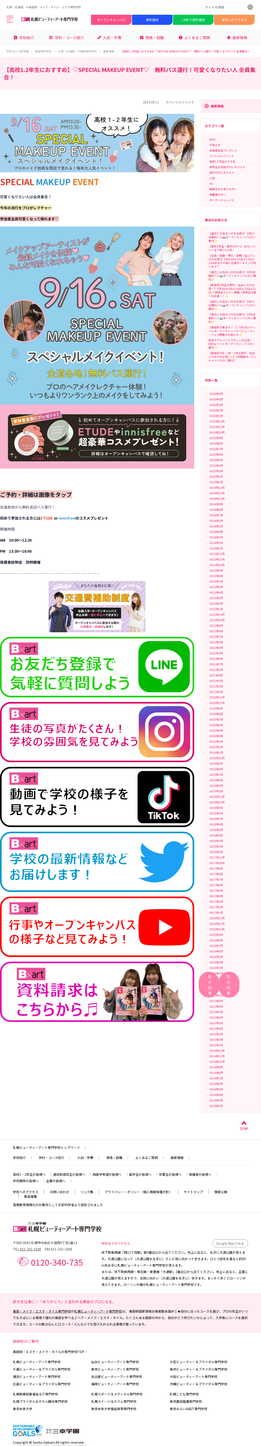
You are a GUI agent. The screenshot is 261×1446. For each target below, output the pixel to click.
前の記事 (206, 985)
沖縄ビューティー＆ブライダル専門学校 (198, 1384)
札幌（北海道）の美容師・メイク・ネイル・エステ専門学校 (43, 7)
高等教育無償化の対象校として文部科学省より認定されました (58, 1204)
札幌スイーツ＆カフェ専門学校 (113, 1401)
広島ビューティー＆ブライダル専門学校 (41, 1384)
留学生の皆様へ (144, 1174)
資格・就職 (118, 1157)
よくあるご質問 (150, 1157)
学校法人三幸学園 (19, 51)
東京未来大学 (22, 1408)
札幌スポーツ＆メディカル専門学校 (117, 1394)
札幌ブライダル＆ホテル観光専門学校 (40, 1401)
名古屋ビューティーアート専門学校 (116, 1376)
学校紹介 (23, 1157)
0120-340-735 (57, 1262)
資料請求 (152, 19)
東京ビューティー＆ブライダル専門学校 (198, 1369)
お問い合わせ (59, 1192)
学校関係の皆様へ (29, 1181)
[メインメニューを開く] (10, 20)
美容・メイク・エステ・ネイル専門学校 (42, 1311)
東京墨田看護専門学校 (186, 1401)
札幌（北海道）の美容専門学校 (79, 51)
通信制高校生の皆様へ (73, 1174)
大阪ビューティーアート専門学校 (193, 1376)
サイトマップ (193, 1192)
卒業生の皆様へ (174, 1174)
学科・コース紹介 (55, 1157)
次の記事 (232, 985)
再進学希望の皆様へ (111, 1174)
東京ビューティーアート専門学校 (115, 1369)
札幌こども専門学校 (184, 1394)
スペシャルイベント (179, 102)
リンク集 (86, 1192)
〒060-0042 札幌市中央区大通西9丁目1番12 (45, 1242)
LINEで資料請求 (193, 19)
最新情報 (111, 51)
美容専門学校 (45, 51)
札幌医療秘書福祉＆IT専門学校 (35, 1394)
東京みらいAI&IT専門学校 (188, 1408)
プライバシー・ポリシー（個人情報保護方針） (138, 1192)
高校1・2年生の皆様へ (33, 1174)
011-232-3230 (30, 1249)
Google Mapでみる (230, 1243)
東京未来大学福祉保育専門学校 (113, 1408)
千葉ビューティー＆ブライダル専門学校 (41, 1369)
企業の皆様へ (59, 1181)
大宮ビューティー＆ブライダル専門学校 (198, 1362)
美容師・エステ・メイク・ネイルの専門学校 (50, 1351)
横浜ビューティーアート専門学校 (37, 1376)
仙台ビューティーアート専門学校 (115, 1362)
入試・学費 (89, 1157)
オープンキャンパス (111, 19)
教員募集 (30, 1196)
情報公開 (220, 1192)
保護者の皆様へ (204, 1174)
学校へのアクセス (234, 19)
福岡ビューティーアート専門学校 (115, 1384)
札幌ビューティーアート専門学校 (98, 1311)
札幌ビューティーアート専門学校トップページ (50, 1147)
